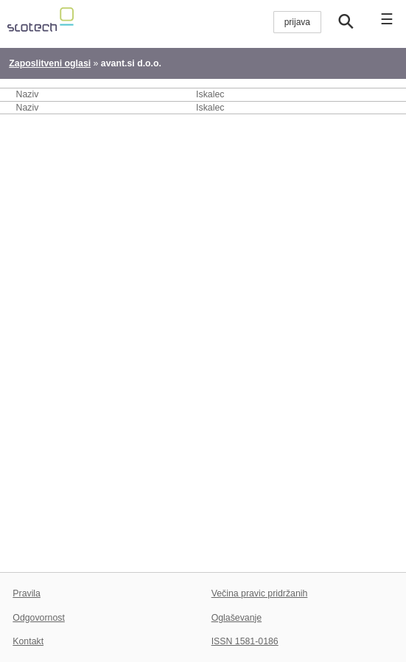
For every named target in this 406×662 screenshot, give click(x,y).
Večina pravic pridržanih (259, 593)
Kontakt (28, 641)
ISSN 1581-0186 (245, 641)
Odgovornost (39, 618)
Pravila (27, 593)
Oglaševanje (236, 618)
